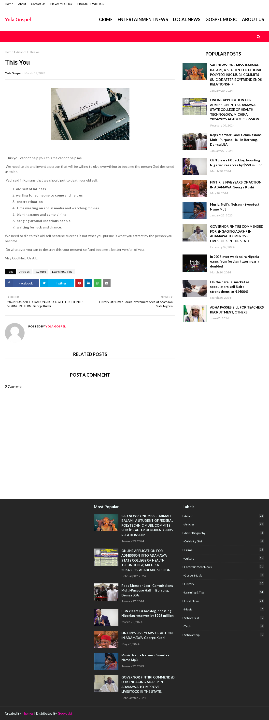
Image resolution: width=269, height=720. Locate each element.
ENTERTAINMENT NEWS (143, 19)
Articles (21, 52)
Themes (27, 713)
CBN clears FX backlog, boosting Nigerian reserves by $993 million (236, 162)
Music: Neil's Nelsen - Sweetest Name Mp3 (234, 206)
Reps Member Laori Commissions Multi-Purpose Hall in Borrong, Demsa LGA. (236, 139)
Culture (41, 271)
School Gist (224, 618)
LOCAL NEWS (186, 19)
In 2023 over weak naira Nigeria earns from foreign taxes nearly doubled (234, 261)
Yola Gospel (18, 19)
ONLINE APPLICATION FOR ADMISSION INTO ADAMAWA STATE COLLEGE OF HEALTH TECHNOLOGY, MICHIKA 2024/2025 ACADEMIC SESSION (234, 109)
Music (224, 609)
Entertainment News (224, 567)
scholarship (224, 635)
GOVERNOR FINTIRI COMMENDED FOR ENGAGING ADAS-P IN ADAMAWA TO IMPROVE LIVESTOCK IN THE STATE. (236, 234)
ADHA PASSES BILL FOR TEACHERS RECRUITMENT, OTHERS (237, 309)
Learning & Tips (62, 271)
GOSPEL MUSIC (221, 19)
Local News (224, 601)
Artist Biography (224, 533)
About (22, 4)
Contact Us (38, 4)
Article (224, 516)
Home (9, 4)
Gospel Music (224, 575)
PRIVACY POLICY (61, 4)
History (224, 583)
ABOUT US (253, 19)
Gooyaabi (65, 713)
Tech (224, 626)
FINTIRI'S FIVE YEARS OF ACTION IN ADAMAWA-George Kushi (235, 184)
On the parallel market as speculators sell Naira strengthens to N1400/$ (229, 287)
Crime (106, 19)
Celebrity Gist (224, 541)
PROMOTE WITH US (90, 4)
